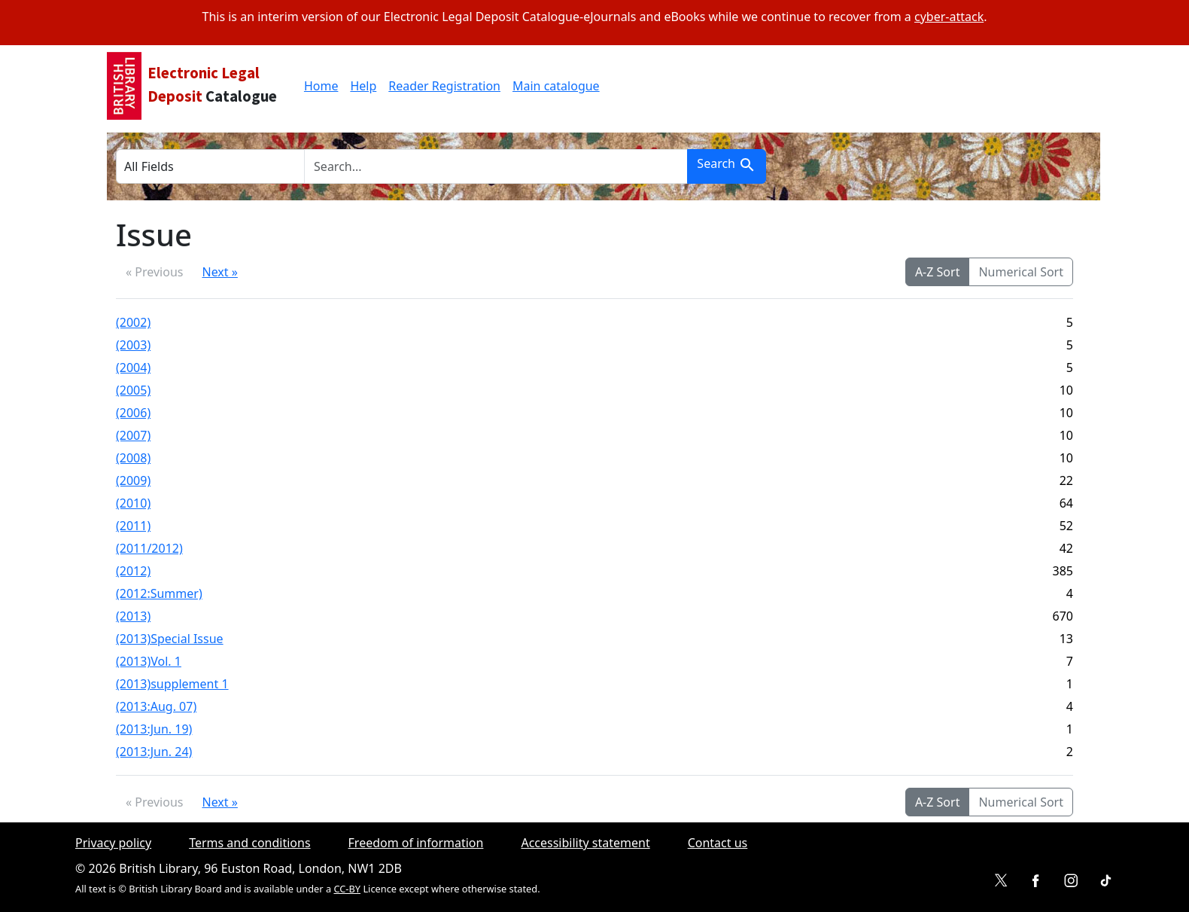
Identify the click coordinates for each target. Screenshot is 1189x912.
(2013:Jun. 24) (154, 751)
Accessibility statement (585, 842)
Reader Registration (444, 86)
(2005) (133, 390)
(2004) (133, 367)
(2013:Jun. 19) (154, 729)
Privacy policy (113, 842)
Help (363, 86)
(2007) (133, 435)
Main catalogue (556, 86)
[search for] (496, 166)
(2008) (133, 458)
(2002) (133, 322)
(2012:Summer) (159, 593)
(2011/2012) (149, 548)
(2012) (133, 571)
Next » (219, 272)
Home (321, 86)
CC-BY (346, 888)
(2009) (133, 480)
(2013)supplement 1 (172, 684)
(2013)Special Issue (170, 638)
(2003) (133, 345)
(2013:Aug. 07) (156, 706)
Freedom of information (416, 842)
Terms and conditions (249, 842)
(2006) (133, 412)
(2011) (133, 525)
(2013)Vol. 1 (148, 661)
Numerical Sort (1020, 272)
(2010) (133, 503)
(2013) (133, 616)
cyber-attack (949, 16)
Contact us (718, 842)
